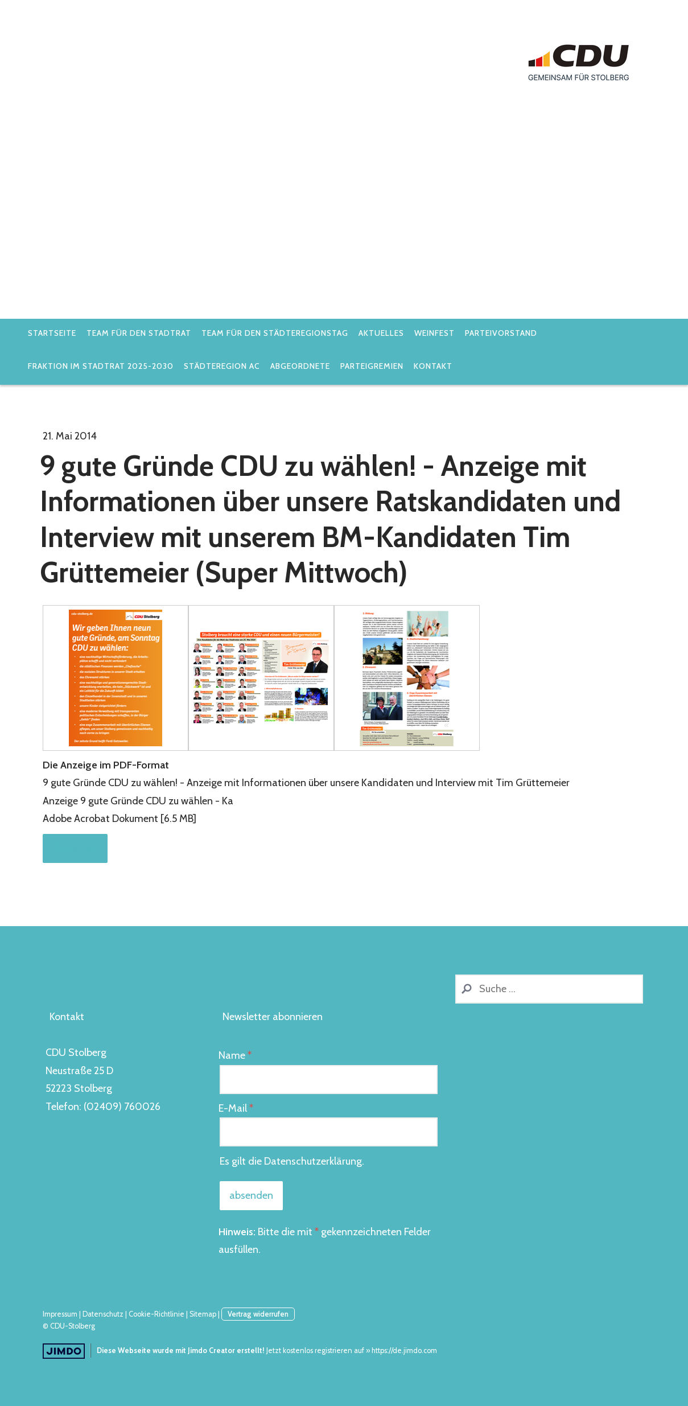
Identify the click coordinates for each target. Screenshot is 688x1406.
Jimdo (64, 1351)
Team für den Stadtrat (138, 333)
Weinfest (434, 333)
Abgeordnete (300, 366)
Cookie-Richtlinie (156, 1314)
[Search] (548, 989)
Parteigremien (371, 366)
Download (75, 848)
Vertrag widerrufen (258, 1314)
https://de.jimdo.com (404, 1350)
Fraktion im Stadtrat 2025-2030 (101, 366)
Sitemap (202, 1314)
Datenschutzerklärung (313, 1161)
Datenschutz (103, 1314)
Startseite (52, 333)
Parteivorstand (501, 333)
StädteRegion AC (222, 366)
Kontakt (433, 366)
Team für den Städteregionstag (274, 333)
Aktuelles (381, 333)
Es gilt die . (292, 1161)
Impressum (60, 1314)
